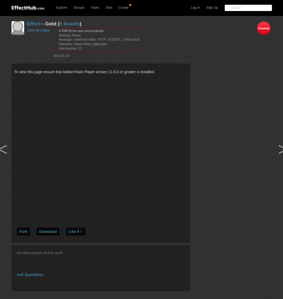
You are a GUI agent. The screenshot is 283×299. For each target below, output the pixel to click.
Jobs (108, 7)
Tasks (95, 7)
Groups (79, 7)
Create (124, 7)
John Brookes (38, 30)
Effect (34, 23)
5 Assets (70, 23)
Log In (195, 7)
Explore (61, 7)
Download (48, 231)
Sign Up (212, 7)
